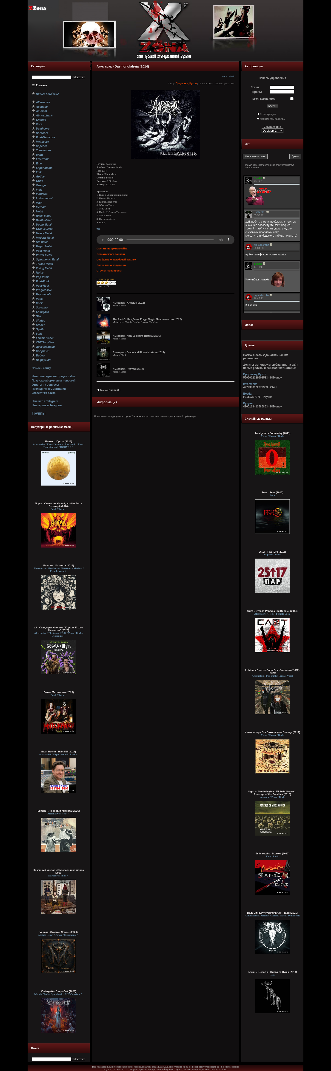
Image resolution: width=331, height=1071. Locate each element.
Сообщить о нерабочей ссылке (116, 259)
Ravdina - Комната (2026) (58, 565)
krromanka (250, 384)
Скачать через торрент (111, 254)
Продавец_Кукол (186, 83)
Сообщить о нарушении (111, 265)
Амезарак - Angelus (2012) (129, 302)
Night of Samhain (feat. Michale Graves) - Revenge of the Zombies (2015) (272, 793)
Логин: (255, 87)
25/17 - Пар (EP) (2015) (272, 551)
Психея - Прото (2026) (58, 441)
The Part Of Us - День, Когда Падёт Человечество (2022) (147, 319)
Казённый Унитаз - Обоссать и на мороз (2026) (59, 871)
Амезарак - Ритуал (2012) (128, 368)
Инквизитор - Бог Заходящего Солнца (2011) (272, 732)
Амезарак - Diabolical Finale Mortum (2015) (139, 352)
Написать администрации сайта (54, 376)
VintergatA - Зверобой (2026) (58, 991)
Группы (39, 413)
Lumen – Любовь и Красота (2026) (58, 810)
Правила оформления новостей (54, 380)
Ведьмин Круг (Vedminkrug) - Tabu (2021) (272, 912)
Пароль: (256, 91)
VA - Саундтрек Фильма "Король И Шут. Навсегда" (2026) (58, 629)
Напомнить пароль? (272, 118)
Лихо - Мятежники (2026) (58, 692)
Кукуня (248, 403)
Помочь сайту (41, 368)
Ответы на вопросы (45, 384)
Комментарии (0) (108, 390)
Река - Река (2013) (272, 492)
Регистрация (268, 114)
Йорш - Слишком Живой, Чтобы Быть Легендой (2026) (58, 505)
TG (98, 229)
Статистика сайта (44, 393)
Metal (224, 76)
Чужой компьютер (263, 98)
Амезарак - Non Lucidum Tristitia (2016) (137, 335)
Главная (41, 85)
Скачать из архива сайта (112, 248)
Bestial (247, 393)
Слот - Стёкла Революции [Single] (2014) (272, 611)
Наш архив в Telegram (47, 405)
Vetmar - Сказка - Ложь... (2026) (59, 932)
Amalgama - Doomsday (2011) (272, 433)
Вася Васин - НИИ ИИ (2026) (58, 751)
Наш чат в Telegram (45, 401)
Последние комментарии (49, 388)
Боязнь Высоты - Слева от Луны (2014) (272, 972)
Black (231, 76)
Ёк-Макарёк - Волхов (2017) (272, 853)
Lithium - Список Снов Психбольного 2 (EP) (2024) (272, 671)
